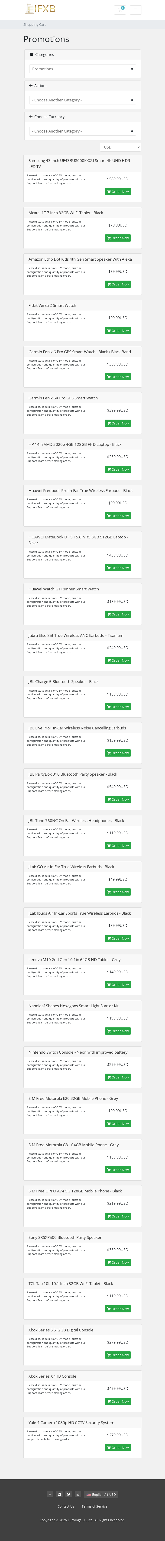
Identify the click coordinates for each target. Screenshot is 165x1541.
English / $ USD (101, 1494)
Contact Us (66, 1506)
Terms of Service (94, 1506)
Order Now (118, 191)
